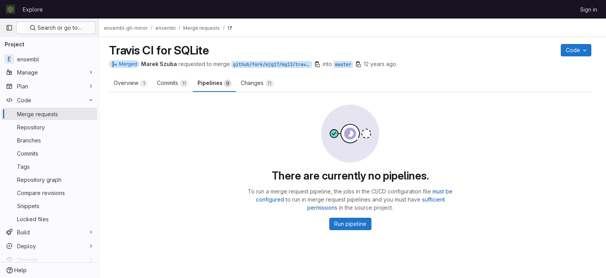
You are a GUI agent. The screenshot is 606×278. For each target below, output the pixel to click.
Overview (133, 83)
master (345, 64)
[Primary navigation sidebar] (9, 28)
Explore (33, 9)
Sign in (588, 9)
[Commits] (49, 153)
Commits (175, 83)
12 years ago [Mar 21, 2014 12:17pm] (382, 64)
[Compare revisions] (49, 192)
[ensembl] (49, 59)
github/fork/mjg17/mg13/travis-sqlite (274, 64)
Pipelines (217, 83)
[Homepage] (10, 9)
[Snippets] (49, 206)
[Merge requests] (49, 114)
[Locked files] (49, 219)
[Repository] (49, 127)
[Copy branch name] (319, 64)
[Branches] (49, 140)
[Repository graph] (49, 179)
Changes (259, 83)
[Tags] (49, 166)
